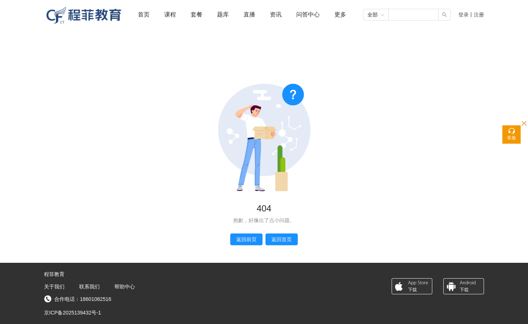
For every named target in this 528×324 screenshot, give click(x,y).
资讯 (276, 14)
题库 (223, 14)
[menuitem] (144, 14)
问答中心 (308, 14)
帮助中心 (124, 287)
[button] (340, 14)
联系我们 (89, 287)
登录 (463, 15)
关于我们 (54, 287)
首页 (144, 14)
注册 (479, 15)
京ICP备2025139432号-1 (72, 313)
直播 (249, 14)
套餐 (196, 14)
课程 (170, 14)
